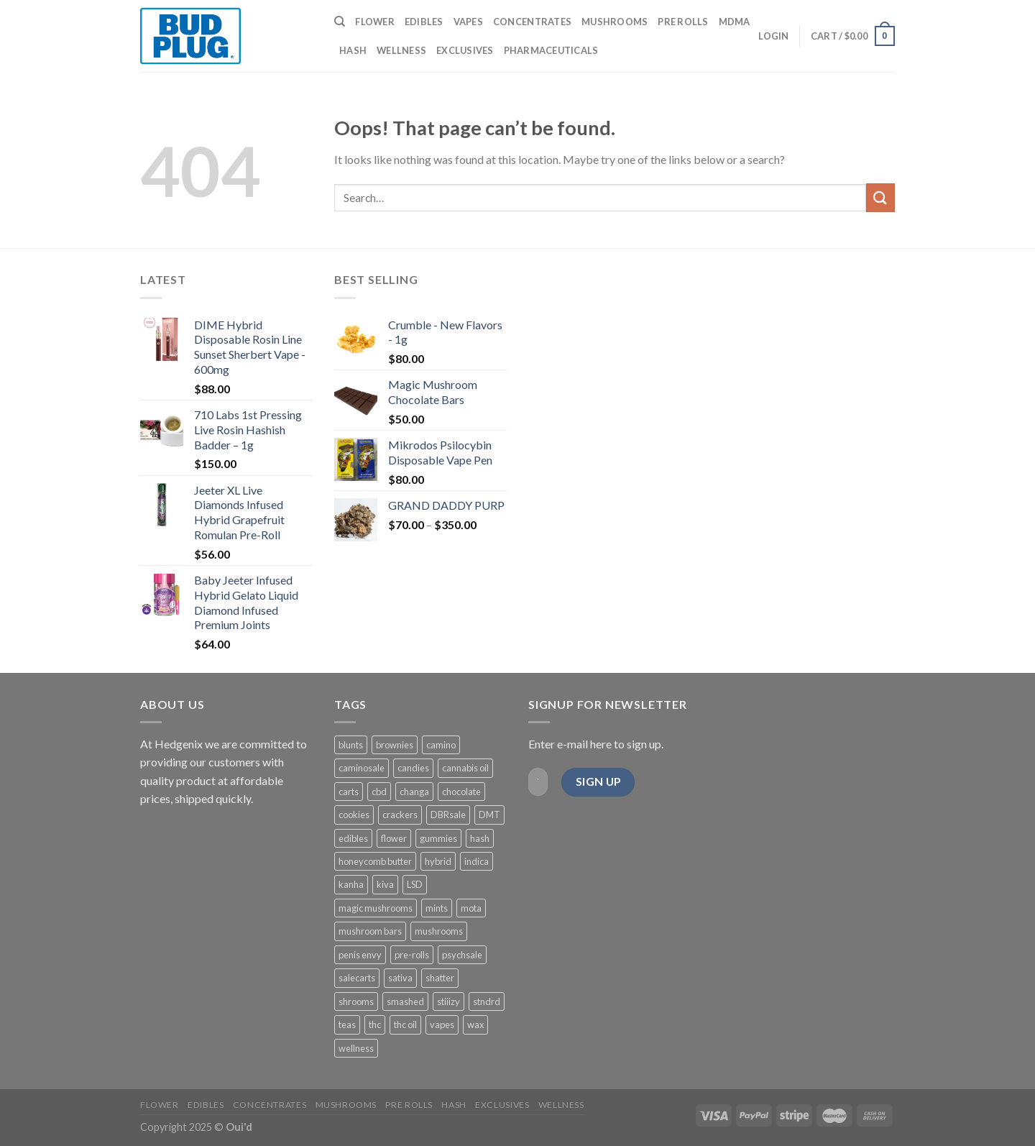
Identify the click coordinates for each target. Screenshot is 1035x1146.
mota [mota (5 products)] (471, 908)
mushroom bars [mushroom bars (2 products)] (370, 931)
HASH (353, 50)
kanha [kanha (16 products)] (351, 884)
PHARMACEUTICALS (551, 50)
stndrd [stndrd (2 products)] (486, 1001)
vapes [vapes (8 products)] (442, 1024)
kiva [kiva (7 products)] (385, 884)
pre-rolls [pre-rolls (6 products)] (412, 955)
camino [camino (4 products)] (441, 745)
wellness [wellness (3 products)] (356, 1048)
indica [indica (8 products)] (476, 861)
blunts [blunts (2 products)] (351, 745)
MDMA (734, 21)
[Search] (339, 21)
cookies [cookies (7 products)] (354, 814)
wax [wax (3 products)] (475, 1024)
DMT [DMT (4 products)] (489, 814)
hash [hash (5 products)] (479, 838)
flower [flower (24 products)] (394, 838)
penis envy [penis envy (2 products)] (360, 955)
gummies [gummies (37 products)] (438, 838)
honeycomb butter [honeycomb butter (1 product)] (375, 861)
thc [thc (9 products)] (375, 1024)
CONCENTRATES (532, 21)
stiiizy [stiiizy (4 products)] (448, 1001)
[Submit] (880, 197)
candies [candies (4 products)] (413, 768)
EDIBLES (424, 21)
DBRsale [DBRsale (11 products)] (448, 814)
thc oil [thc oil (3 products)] (405, 1024)
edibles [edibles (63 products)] (353, 838)
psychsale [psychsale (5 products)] (462, 955)
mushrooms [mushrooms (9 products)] (439, 931)
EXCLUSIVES (465, 50)
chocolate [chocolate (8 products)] (461, 791)
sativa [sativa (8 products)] (400, 978)
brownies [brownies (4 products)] (394, 745)
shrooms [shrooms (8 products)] (356, 1001)
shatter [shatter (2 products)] (440, 978)
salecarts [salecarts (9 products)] (357, 978)
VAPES (468, 21)
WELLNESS (401, 50)
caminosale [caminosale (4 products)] (362, 768)
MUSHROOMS (614, 21)
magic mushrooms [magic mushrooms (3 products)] (376, 908)
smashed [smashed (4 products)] (405, 1001)
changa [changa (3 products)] (414, 791)
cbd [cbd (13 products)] (379, 791)
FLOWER (375, 21)
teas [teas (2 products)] (347, 1024)
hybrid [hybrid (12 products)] (438, 861)
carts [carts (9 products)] (349, 791)
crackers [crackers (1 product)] (400, 814)
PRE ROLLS (683, 21)
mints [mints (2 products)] (437, 908)
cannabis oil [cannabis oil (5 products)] (465, 768)
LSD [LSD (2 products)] (415, 884)
